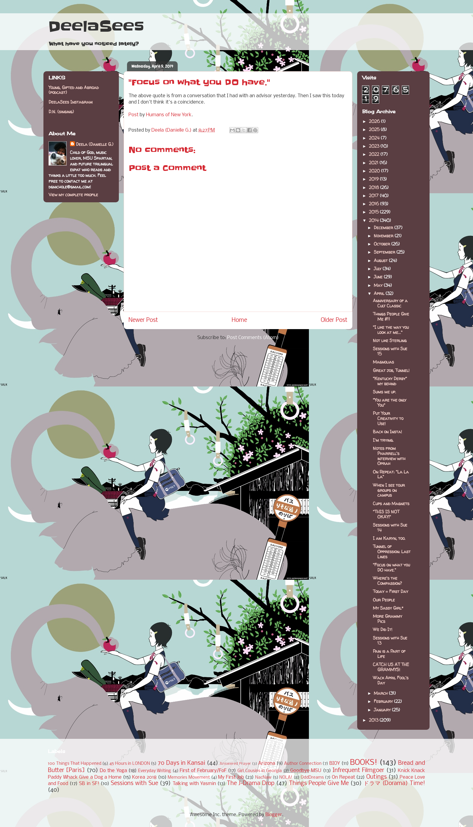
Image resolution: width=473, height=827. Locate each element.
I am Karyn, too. (389, 538)
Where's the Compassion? (387, 580)
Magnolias (383, 362)
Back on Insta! (387, 431)
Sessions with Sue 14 (390, 527)
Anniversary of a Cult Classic (390, 303)
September (385, 252)
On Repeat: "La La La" (391, 474)
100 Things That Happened (74, 763)
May (379, 285)
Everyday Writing (154, 771)
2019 (374, 179)
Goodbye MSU (305, 770)
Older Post (334, 320)
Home (239, 320)
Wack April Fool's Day (390, 680)
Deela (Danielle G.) (94, 144)
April (380, 293)
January (383, 710)
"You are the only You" (389, 402)
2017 (374, 195)
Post (133, 114)
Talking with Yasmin (194, 783)
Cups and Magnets (391, 503)
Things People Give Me (319, 784)
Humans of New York (169, 114)
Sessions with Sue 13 (390, 640)
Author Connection (303, 763)
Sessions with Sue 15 (390, 351)
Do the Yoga (113, 770)
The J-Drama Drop (251, 784)
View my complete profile (73, 194)
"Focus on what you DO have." (391, 567)
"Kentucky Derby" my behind (390, 381)
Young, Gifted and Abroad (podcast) (74, 90)
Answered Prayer (235, 764)
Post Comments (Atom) (253, 337)
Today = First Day (390, 591)
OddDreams (312, 777)
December (384, 227)
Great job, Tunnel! (391, 370)
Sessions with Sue (134, 784)
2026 (375, 121)
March (381, 693)
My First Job (231, 777)
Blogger (273, 814)
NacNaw (263, 777)
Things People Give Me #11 (391, 316)
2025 (375, 129)
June (379, 277)
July (378, 268)
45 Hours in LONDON (130, 763)
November (384, 236)
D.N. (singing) (61, 111)
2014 (374, 220)
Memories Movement (189, 777)
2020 (375, 171)
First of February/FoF (203, 770)
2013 (374, 720)
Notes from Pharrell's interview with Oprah (389, 455)
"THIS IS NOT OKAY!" (386, 514)
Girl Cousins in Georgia (259, 771)
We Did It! (382, 629)
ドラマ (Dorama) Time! (394, 784)
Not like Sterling (390, 340)
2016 (374, 204)
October (382, 244)
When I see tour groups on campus (389, 490)
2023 (374, 146)
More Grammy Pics (387, 618)
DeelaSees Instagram (71, 102)
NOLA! (285, 777)
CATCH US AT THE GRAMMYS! (391, 667)
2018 (374, 187)
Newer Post (143, 320)
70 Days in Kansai (181, 763)
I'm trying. (383, 440)
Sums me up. (384, 392)
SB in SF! (89, 783)
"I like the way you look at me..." (391, 329)
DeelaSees (96, 26)
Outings (376, 777)
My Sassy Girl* (388, 608)
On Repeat (343, 777)
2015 (374, 212)
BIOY (334, 763)
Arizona (266, 763)
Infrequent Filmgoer (358, 771)
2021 (374, 162)
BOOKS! (363, 763)
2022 (374, 154)
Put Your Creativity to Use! (388, 418)
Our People (384, 600)
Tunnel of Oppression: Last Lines (392, 551)
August (381, 260)
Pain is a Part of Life (389, 653)
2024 (375, 138)
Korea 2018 (144, 777)
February (384, 701)
